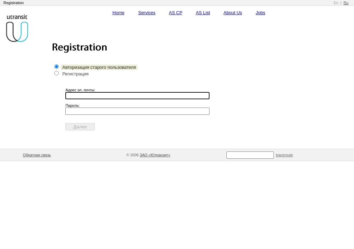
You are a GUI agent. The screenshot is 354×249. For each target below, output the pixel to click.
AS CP (176, 12)
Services (147, 12)
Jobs (260, 12)
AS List (203, 12)
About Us (233, 12)
